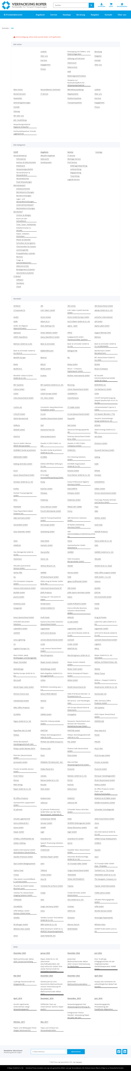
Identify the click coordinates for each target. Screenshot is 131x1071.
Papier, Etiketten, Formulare (23, 235)
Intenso (97, 581)
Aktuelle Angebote (48, 155)
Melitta (97, 669)
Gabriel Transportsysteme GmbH (51, 519)
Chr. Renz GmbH (47, 398)
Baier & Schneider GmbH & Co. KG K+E (24, 352)
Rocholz (70, 784)
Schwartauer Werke (48, 819)
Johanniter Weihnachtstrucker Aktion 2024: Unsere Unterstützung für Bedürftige (78, 963)
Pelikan (16, 735)
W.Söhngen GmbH (21, 924)
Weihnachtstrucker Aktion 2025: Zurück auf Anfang (24, 960)
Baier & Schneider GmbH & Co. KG (78, 345)
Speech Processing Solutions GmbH (52, 844)
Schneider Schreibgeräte (104, 809)
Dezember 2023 (47, 976)
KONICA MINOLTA (48, 608)
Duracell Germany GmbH (104, 450)
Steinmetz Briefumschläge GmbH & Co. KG (77, 858)
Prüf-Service (72, 162)
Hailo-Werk (45, 541)
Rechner (19, 257)
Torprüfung (74, 176)
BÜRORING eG (100, 385)
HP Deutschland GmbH (50, 577)
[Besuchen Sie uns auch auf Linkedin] (124, 1051)
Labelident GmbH (20, 628)
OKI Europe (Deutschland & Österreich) (78, 708)
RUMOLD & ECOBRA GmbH (105, 798)
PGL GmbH (71, 742)
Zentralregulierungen (22, 102)
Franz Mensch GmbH (49, 507)
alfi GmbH (98, 321)
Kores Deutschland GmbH (24, 617)
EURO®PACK (100, 482)
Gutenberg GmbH (47, 531)
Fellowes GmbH (73, 493)
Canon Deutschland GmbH (77, 389)
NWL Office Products (22, 707)
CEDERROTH (72, 393)
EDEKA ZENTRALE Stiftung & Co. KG (52, 465)
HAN (96, 545)
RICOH (70, 780)
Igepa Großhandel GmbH (77, 581)
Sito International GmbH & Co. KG (105, 833)
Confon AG (18, 407)
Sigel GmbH (72, 832)
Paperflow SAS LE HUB (22, 730)
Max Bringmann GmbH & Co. (78, 655)
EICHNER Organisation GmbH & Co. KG (76, 465)
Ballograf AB (72, 351)
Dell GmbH (71, 425)
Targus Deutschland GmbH (78, 870)
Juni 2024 (98, 953)
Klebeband (20, 166)
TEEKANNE (71, 875)
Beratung (98, 51)
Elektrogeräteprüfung (78, 166)
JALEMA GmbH (19, 592)
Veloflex (17, 918)
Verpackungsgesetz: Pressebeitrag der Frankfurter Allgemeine (104, 1006)
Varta (43, 911)
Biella (16, 364)
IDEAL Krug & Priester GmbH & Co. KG (52, 582)
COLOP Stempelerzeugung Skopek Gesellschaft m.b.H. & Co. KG (106, 400)
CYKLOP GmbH (19, 414)
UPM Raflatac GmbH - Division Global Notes (22, 912)
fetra (15, 500)
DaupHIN (71, 418)
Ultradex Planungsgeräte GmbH (104, 900)
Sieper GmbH (19, 832)
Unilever (70, 906)
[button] (101, 5)
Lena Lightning (19, 640)
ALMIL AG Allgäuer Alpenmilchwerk (21, 327)
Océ (42, 707)
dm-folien (98, 436)
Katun (69, 597)
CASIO (16, 393)
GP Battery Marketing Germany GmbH (75, 526)
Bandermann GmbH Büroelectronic (102, 352)
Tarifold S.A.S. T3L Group (104, 870)
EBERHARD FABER (20, 457)
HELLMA (98, 559)
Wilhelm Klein (100, 924)
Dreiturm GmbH (101, 443)
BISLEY (43, 364)
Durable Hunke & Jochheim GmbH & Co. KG (51, 451)
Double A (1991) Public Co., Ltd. (51, 444)
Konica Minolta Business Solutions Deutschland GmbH (77, 610)
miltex (43, 680)
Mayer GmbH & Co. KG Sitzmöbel (103, 656)
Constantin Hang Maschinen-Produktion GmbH (52, 408)
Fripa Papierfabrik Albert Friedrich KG (23, 512)
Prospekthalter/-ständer (25, 253)
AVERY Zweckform (21, 337)
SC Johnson (18, 809)
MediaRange (18, 669)
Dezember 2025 (20, 953)
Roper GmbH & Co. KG (22, 789)
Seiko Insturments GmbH (104, 819)
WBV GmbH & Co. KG (49, 924)
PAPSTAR (44, 730)
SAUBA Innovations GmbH (105, 802)
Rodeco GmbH (100, 784)
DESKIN (97, 425)
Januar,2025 (45, 953)
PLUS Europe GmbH (102, 755)
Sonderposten (46, 162)
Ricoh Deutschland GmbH (105, 780)
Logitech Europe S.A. (22, 648)
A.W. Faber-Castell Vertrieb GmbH (78, 311)
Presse (43, 69)
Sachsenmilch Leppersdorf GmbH (24, 803)
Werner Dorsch (73, 924)
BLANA (97, 364)
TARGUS (44, 870)
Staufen (98, 850)
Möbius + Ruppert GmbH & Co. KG (105, 681)
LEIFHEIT (17, 633)
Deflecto (17, 425)
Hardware (20, 283)
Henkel (70, 566)
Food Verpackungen (24, 182)
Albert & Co (45, 321)
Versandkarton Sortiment (50, 89)
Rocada (43, 784)
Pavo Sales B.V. (100, 730)
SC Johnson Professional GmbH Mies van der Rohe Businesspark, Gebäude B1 (51, 812)
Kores (97, 608)
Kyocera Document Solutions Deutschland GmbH (52, 623)
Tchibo (16, 875)
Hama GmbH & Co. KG (103, 541)
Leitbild (43, 51)
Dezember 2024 (73, 953)
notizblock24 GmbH (21, 701)
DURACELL (71, 450)
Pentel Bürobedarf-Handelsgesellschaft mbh (24, 743)
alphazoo (17, 333)
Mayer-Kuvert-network (49, 662)
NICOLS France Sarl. (21, 694)
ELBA (96, 464)
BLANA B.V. (18, 369)
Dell (42, 425)
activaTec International (104, 317)
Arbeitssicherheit (23, 189)
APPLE (69, 333)
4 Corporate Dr (19, 310)
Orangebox (71, 714)
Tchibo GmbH (46, 875)
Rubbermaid (45, 798)
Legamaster (45, 628)
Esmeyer (98, 475)
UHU (42, 899)
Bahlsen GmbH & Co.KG (23, 344)
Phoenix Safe (46, 748)
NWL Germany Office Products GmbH (103, 702)
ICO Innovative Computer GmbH (23, 582)
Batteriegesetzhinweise (76, 76)
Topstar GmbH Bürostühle (105, 886)
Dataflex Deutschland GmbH (52, 418)
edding (97, 457)
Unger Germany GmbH (49, 906)
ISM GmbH (71, 588)
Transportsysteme (74, 102)
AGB (69, 71)
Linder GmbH (72, 644)
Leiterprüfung (75, 169)
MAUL (97, 648)
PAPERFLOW (99, 721)
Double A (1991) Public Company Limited (76, 444)
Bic (68, 357)
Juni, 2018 (98, 998)
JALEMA (97, 588)
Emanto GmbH (73, 471)
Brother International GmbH (78, 375)
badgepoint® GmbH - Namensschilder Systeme (77, 338)
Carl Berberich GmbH (103, 389)
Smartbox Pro (46, 839)
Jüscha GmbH (19, 597)
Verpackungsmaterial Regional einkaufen (22, 125)
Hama (69, 541)
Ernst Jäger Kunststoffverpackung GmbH (52, 476)
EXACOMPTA (72, 489)
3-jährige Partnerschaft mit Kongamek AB (24, 982)
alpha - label (72, 326)
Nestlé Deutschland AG (76, 687)
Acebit (16, 317)
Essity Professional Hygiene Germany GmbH (78, 483)
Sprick (69, 843)
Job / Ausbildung (20, 120)
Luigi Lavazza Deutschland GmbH (51, 649)
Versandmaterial (20, 155)
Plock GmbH (72, 755)
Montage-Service (74, 159)
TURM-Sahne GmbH (102, 893)
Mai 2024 (17, 976)
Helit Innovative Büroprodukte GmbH (75, 560)
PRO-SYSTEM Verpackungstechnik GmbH (78, 763)
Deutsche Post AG (47, 429)
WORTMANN (72, 929)
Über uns (122, 14)
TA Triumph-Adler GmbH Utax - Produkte (104, 864)
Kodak (97, 604)
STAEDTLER (45, 850)
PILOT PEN (99, 748)
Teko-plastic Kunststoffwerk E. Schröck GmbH (24, 880)
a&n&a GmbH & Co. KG (104, 310)
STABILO (98, 843)
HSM (69, 577)
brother (44, 375)
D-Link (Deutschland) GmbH (78, 414)
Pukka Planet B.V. (47, 769)
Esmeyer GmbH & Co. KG (23, 482)
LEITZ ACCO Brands (48, 633)
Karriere (44, 60)
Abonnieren (76, 1051)
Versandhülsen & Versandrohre (23, 173)
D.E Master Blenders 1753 (105, 414)
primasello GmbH (20, 762)
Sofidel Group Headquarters (106, 839)
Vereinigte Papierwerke (104, 918)
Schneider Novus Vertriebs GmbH (78, 810)
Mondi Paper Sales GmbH (24, 687)
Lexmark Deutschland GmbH (106, 640)
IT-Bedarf (17, 276)
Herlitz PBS (18, 572)
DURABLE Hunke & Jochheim (25, 450)
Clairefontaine (73, 398)
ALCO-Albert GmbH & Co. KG (78, 321)
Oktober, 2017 (19, 1022)
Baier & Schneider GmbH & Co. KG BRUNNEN (105, 345)
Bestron (44, 357)
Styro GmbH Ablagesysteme (24, 863)
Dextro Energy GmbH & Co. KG (105, 430)
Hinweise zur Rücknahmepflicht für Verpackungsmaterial (76, 82)
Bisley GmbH (72, 364)
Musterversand (20, 94)
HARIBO (70, 552)
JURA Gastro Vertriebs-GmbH (78, 592)
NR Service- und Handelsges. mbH (78, 702)
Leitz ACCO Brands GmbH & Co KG (78, 634)
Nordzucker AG (100, 694)
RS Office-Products (21, 798)
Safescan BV (72, 802)
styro (96, 857)
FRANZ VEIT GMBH (74, 507)
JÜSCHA (97, 592)
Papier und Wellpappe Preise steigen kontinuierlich (25, 1029)
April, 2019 (18, 998)
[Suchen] (71, 5)
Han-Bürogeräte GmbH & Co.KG (23, 553)
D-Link (43, 414)
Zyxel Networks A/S (48, 936)
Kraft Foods (45, 617)
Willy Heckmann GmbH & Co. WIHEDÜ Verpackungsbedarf (52, 930)
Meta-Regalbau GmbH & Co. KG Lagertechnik (52, 674)
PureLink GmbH (101, 769)
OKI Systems (99, 707)
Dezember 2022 (73, 976)
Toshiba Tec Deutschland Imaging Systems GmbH (23, 894)
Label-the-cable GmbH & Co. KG (106, 623)
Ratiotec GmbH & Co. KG (77, 776)
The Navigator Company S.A (105, 879)
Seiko (69, 819)
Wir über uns (19, 116)
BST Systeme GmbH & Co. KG (52, 385)
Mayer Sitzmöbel (20, 662)
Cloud (18, 286)
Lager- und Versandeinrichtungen (25, 200)
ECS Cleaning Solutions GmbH (76, 458)
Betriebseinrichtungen (25, 192)
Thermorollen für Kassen (26, 246)
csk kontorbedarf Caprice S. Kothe (105, 408)
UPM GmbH (99, 906)
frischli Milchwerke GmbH (51, 511)
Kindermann (45, 604)
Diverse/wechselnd (48, 436)
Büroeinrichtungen (23, 195)
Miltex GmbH (72, 680)
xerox (16, 936)
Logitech (98, 644)
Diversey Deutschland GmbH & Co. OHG (78, 437)
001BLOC (17, 306)
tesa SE (43, 879)
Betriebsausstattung (75, 89)
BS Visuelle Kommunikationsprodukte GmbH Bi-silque (105, 378)
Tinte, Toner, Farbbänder (26, 224)
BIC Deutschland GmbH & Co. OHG (105, 358)
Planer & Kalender (23, 240)
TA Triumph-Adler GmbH (77, 863)
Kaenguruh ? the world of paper (51, 598)
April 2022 (99, 976)
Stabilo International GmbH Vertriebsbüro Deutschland (24, 851)
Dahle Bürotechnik (21, 418)
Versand (79, 1062)
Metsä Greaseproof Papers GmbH (77, 674)
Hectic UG (44, 559)
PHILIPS (97, 742)
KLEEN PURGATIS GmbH (76, 604)
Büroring (70, 385)
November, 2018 (74, 998)
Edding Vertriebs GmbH (23, 464)
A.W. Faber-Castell (48, 310)
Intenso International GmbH (25, 588)
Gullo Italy (98, 525)
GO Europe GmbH (48, 525)
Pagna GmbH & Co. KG (22, 721)
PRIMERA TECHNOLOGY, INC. (52, 762)
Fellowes (44, 493)
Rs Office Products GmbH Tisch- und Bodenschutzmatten (104, 791)
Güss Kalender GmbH (22, 531)
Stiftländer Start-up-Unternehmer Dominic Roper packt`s (52, 1006)
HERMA (43, 572)
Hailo (16, 541)
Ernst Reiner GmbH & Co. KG (78, 475)
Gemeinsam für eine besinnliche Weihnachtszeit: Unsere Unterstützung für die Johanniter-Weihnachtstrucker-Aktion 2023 (52, 987)
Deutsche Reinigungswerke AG (78, 430)
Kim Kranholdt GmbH (103, 597)
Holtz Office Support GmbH (105, 572)
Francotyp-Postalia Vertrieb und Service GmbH (105, 501)
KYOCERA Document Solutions (22, 623)
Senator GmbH (46, 823)
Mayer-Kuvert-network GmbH (76, 663)
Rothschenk (72, 789)
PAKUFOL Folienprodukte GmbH (50, 722)
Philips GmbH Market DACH (24, 748)
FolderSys (44, 500)
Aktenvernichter (22, 266)
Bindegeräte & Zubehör (25, 269)
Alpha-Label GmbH (102, 326)
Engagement (45, 65)
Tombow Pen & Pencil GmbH (52, 886)
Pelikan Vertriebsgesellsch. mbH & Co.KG (51, 736)
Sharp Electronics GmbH (77, 827)
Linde (43, 644)
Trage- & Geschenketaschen (23, 261)
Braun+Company (101, 369)
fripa (96, 507)
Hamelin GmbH (47, 545)
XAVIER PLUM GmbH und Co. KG (106, 930)
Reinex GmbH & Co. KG (50, 780)
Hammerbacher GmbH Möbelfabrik (76, 546)
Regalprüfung (75, 172)
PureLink (70, 769)
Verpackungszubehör (24, 169)
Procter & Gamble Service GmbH (24, 770)
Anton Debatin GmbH (49, 333)
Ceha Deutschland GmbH (23, 398)
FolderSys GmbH (73, 500)
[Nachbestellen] (122, 5)
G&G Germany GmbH (22, 518)
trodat (43, 893)
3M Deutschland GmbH (104, 306)
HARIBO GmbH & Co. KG (104, 552)
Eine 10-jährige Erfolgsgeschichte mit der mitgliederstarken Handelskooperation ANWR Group (105, 964)
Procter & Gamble (101, 762)
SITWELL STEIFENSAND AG (24, 839)
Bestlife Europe (20, 357)
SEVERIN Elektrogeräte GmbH (78, 823)
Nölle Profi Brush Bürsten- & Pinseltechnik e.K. (78, 695)
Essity (43, 482)
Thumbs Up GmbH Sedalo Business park (24, 887)
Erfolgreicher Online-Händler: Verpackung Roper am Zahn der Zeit (78, 1015)
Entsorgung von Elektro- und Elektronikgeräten (78, 52)
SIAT (96, 827)
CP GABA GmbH (73, 407)
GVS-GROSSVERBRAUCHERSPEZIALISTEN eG (81, 534)
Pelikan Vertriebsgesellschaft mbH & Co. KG (78, 736)
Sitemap (17, 111)
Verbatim (71, 918)
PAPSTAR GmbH (73, 730)
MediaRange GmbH (48, 669)
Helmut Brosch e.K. (48, 566)
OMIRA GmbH (46, 714)
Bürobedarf (18, 212)
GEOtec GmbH (100, 518)
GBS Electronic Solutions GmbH (77, 519)
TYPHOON (17, 899)
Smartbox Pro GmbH (75, 839)
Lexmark (70, 640)
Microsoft (17, 680)
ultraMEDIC (18, 906)
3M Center (71, 306)
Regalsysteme (72, 94)
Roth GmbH (45, 789)
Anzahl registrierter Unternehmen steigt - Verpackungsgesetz (22, 1006)
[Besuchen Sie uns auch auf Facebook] (118, 1051)
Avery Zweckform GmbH (50, 337)
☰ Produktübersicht (13, 14)
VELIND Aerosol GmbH (103, 911)
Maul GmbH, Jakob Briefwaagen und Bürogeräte (25, 656)
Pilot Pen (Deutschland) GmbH (23, 756)
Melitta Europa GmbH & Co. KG (24, 674)
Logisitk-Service (73, 179)
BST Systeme (19, 385)
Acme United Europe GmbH (78, 317)
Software (19, 280)
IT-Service (44, 94)
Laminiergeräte (22, 250)
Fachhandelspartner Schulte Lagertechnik (25, 132)
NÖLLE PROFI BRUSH (49, 694)
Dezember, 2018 (47, 998)
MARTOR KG (72, 648)
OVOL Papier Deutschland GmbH (105, 715)
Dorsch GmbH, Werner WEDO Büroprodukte (22, 444)
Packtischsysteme (74, 98)
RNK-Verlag (18, 784)
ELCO (16, 471)
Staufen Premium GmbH (23, 857)
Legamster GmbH (101, 628)
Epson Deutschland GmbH (24, 475)
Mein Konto (18, 89)
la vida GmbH (72, 622)
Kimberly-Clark (19, 604)
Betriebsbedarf (19, 185)
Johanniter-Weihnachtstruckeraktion (77, 982)
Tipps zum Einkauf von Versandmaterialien (49, 1029)
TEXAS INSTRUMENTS (75, 879)
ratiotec (44, 776)
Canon (43, 389)
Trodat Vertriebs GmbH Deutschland (76, 894)
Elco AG (43, 471)
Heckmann (18, 559)
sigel (42, 832)
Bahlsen (98, 337)
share (97, 823)
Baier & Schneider (48, 344)
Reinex (16, 780)
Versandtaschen (22, 178)
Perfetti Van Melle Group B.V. (52, 742)
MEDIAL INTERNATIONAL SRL (106, 662)
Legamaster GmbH (74, 628)
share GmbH (18, 827)
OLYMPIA (17, 714)
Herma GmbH (72, 572)
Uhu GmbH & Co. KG (75, 899)
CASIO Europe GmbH (49, 393)
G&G (96, 511)
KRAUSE (70, 617)
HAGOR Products (101, 531)
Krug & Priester (101, 617)
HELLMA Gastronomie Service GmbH (22, 567)
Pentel (97, 735)
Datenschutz (72, 67)
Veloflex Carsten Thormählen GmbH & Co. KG (52, 919)
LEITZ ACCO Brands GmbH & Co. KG (106, 634)
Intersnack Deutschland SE (51, 588)
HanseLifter (45, 552)
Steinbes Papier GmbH (49, 857)
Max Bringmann (47, 655)
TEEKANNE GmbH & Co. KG (105, 875)
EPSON (97, 471)
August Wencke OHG (103, 333)
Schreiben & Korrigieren (25, 243)
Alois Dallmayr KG (48, 326)
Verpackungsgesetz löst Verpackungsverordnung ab (78, 1005)
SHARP (43, 827)
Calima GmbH (19, 389)
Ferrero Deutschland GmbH (105, 493)
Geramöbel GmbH (21, 525)
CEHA (97, 393)
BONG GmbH (46, 369)
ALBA (16, 321)
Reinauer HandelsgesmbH (105, 776)
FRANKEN (17, 507)
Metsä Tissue (100, 673)
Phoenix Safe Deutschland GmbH (77, 749)
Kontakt (108, 14)
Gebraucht (45, 159)
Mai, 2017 (44, 1022)
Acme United (46, 317)
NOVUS (43, 701)
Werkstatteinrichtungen (25, 208)
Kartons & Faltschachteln (26, 162)
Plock (43, 755)
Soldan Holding (20, 843)
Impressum (71, 63)
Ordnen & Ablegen (23, 215)
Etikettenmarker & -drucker (24, 229)
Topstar (70, 886)
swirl (42, 863)
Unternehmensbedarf (25, 205)
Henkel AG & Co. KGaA (103, 566)
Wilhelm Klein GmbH (22, 929)
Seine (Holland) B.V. (21, 823)
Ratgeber (98, 56)
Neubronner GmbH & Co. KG (106, 687)
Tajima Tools (18, 870)
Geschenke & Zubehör (25, 273)
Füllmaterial (21, 159)
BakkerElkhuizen (47, 351)
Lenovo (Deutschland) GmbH (52, 640)
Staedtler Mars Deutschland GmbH (78, 851)
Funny (69, 511)
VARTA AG (71, 911)
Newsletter (18, 98)
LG (15, 644)
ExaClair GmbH (46, 489)
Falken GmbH (100, 489)
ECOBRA (44, 457)
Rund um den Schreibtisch (21, 219)
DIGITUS (17, 436)
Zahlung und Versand (76, 58)
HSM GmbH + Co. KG (103, 577)
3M (42, 306)
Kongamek (18, 608)
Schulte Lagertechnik (22, 819)
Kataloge (98, 152)
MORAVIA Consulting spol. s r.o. (51, 688)
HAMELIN (17, 545)
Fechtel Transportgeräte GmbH (23, 494)
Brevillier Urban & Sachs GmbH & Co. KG (23, 376)
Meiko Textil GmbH (74, 669)
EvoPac (16, 489)
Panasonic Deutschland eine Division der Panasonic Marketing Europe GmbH (78, 723)
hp (15, 577)
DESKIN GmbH (19, 429)
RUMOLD (71, 798)
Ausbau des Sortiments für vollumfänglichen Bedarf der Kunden (106, 984)
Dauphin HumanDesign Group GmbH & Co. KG (104, 419)
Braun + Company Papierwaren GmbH (75, 370)
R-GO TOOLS (18, 776)
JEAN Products (46, 592)
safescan (44, 802)
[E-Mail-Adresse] (49, 1051)
